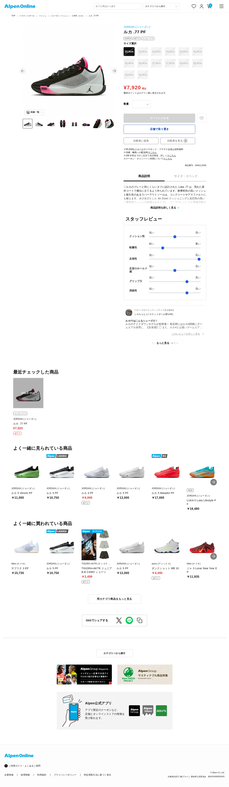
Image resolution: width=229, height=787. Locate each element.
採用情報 (25, 775)
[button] (22, 71)
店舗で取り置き (159, 129)
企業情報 (8, 775)
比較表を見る (177, 140)
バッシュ (42, 16)
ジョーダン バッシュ (59, 16)
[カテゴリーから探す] (161, 6)
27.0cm (156, 63)
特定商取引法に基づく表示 (97, 775)
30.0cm (142, 74)
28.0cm (183, 63)
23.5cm (142, 51)
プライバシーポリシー (65, 775)
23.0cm (129, 51)
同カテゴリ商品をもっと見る (114, 598)
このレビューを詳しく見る (185, 333)
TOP (13, 16)
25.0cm (183, 51)
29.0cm (129, 74)
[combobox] (117, 6)
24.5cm (170, 51)
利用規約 (41, 775)
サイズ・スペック (186, 176)
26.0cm (129, 63)
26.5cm (142, 63)
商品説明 (144, 176)
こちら (153, 152)
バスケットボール (27, 16)
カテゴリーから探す (114, 653)
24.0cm (156, 51)
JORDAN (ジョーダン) (137, 26)
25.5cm (197, 51)
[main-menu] (221, 6)
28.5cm (197, 63)
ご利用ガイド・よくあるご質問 (25, 766)
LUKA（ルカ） (78, 16)
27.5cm (170, 63)
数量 (126, 103)
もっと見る (162, 342)
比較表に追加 (141, 140)
